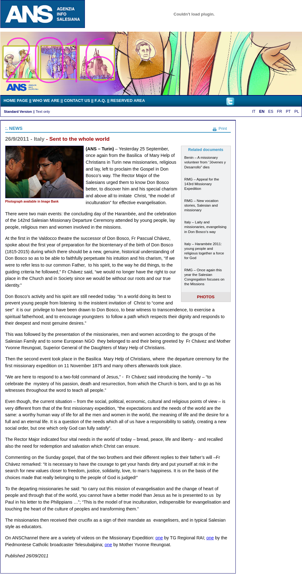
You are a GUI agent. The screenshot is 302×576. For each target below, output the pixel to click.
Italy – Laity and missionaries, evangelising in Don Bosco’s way (205, 226)
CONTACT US (77, 100)
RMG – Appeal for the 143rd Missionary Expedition (201, 183)
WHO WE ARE (46, 100)
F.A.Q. (100, 100)
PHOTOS (206, 297)
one (159, 537)
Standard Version (18, 111)
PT (288, 111)
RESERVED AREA (127, 100)
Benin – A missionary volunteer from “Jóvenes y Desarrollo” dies (205, 162)
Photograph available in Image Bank (32, 201)
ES (270, 111)
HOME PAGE (16, 100)
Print (223, 128)
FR (279, 111)
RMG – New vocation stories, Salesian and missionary (201, 205)
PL (297, 111)
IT (253, 111)
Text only (43, 111)
